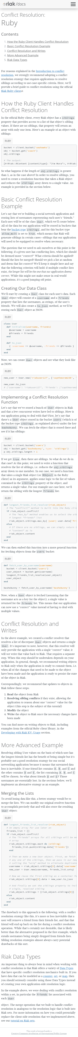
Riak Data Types (17, 60)
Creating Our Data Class (24, 288)
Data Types (66, 968)
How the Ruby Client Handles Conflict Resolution (38, 41)
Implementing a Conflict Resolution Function (34, 399)
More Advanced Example (22, 55)
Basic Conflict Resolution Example (28, 46)
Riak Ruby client (11, 90)
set (55, 976)
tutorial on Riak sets (23, 1020)
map (64, 976)
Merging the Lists (17, 793)
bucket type (19, 229)
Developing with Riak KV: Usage (20, 732)
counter (47, 976)
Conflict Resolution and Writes (26, 51)
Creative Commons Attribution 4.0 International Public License (39, 1033)
